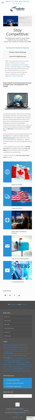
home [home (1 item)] (17, 358)
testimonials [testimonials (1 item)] (26, 366)
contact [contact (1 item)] (26, 349)
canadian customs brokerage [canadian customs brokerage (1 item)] (9, 349)
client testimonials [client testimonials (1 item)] (20, 349)
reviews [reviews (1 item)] (14, 364)
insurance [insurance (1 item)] (26, 358)
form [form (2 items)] (25, 355)
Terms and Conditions (17, 410)
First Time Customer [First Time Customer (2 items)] (16, 355)
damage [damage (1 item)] (7, 355)
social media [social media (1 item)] (15, 366)
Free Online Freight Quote (13, 386)
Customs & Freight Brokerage (17, 56)
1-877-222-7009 (13, 1)
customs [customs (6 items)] (8, 353)
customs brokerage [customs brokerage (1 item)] (17, 353)
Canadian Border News (13, 380)
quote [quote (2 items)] (10, 365)
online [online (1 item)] (24, 360)
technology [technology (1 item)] (21, 366)
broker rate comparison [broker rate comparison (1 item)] (22, 347)
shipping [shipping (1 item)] (28, 364)
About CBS (7, 320)
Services (6, 317)
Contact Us (7, 332)
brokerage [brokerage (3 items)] (12, 347)
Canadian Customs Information (15, 383)
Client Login (7, 336)
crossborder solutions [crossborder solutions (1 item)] (8, 351)
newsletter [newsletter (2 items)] (19, 360)
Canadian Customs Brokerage (17, 52)
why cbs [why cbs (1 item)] (25, 369)
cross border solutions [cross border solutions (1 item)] (18, 351)
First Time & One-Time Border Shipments (17, 48)
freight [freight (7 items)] (7, 357)
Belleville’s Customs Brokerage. (14, 76)
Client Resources (9, 328)
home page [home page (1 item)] (21, 358)
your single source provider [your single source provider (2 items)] (22, 371)
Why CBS (7, 324)
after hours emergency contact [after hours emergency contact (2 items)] (13, 345)
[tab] (17, 48)
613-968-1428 (25, 1)
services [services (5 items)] (20, 364)
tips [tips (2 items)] (16, 369)
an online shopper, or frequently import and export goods (16, 64)
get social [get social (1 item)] (14, 358)
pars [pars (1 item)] (24, 362)
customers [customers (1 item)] (25, 351)
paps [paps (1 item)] (21, 362)
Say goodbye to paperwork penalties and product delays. (23, 19)
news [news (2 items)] (13, 360)
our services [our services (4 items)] (14, 362)
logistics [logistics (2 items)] (8, 360)
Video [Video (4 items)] (20, 368)
